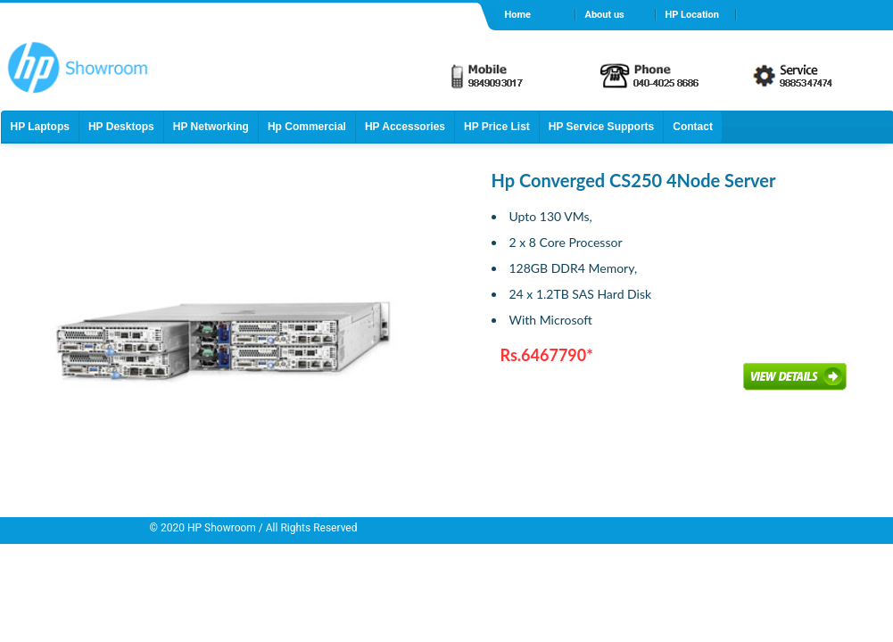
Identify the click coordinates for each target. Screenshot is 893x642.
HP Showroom (220, 528)
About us (604, 15)
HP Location (692, 15)
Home (518, 15)
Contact (693, 126)
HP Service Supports (602, 126)
